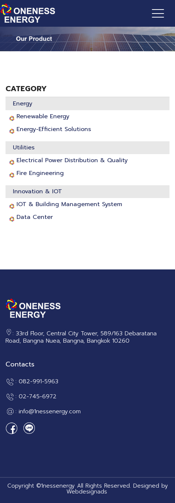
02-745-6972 (37, 396)
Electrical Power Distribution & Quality (72, 160)
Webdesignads (86, 492)
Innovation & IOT (37, 191)
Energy (22, 103)
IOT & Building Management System (69, 204)
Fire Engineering (40, 173)
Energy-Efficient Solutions (54, 129)
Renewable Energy (43, 116)
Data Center (35, 217)
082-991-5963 (38, 381)
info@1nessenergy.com (50, 411)
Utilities (23, 147)
